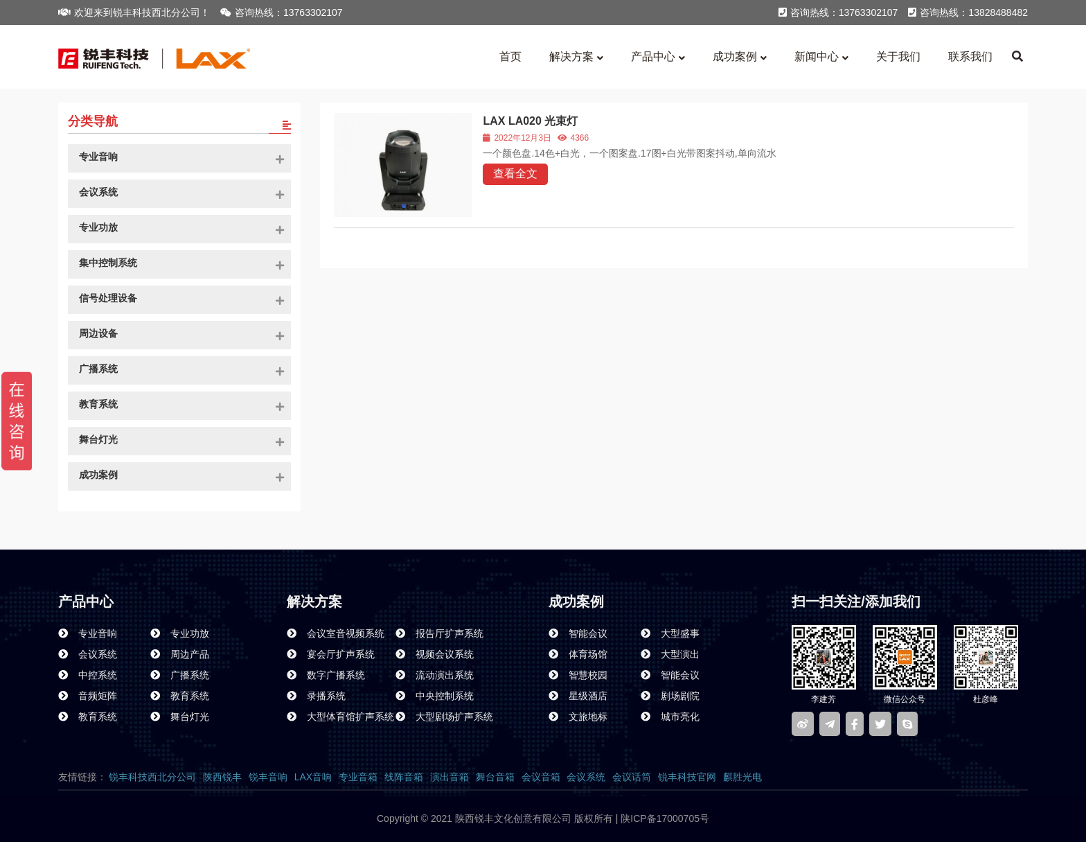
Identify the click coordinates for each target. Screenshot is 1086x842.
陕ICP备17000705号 (663, 818)
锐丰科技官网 (687, 776)
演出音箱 (449, 776)
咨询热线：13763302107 (281, 12)
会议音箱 (541, 776)
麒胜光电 (742, 776)
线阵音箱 (403, 776)
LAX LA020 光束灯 (530, 121)
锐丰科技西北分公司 (152, 776)
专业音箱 (358, 776)
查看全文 (515, 173)
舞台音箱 (495, 776)
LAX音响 (313, 776)
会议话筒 (631, 776)
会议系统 (586, 776)
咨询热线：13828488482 (968, 12)
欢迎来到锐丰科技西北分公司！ (134, 12)
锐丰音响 (268, 776)
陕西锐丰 (222, 776)
